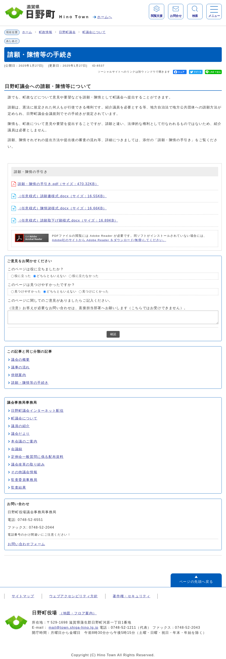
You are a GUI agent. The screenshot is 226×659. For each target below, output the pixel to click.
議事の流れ (20, 367)
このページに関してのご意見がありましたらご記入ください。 (60, 300)
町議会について (94, 32)
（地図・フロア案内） (78, 613)
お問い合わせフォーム (26, 544)
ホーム (27, 32)
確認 (113, 334)
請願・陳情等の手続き (30, 382)
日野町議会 (67, 32)
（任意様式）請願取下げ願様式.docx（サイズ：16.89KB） (64, 220)
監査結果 (18, 487)
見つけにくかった (95, 291)
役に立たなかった (85, 276)
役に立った (22, 276)
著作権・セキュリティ (131, 596)
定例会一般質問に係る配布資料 (37, 457)
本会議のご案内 (24, 441)
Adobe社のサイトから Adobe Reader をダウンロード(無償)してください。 (109, 240)
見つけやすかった (27, 291)
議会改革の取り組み (28, 464)
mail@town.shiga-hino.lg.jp (73, 627)
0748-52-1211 (123, 627)
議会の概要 (20, 359)
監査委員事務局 (24, 480)
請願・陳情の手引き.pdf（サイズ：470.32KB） (55, 184)
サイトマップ (23, 596)
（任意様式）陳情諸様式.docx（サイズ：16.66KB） (59, 208)
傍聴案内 (18, 375)
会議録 (16, 449)
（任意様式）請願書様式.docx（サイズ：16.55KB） (59, 196)
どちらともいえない (51, 276)
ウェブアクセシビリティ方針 (73, 596)
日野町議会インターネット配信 (37, 410)
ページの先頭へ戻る (196, 581)
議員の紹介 (20, 426)
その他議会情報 (24, 472)
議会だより (20, 433)
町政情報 (45, 32)
